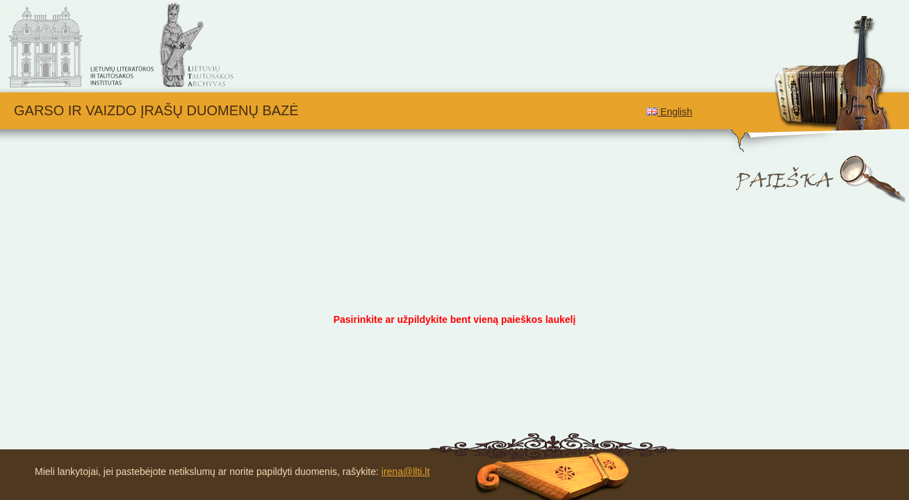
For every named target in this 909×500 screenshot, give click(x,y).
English (669, 111)
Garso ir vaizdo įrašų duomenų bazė (156, 110)
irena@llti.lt (405, 471)
